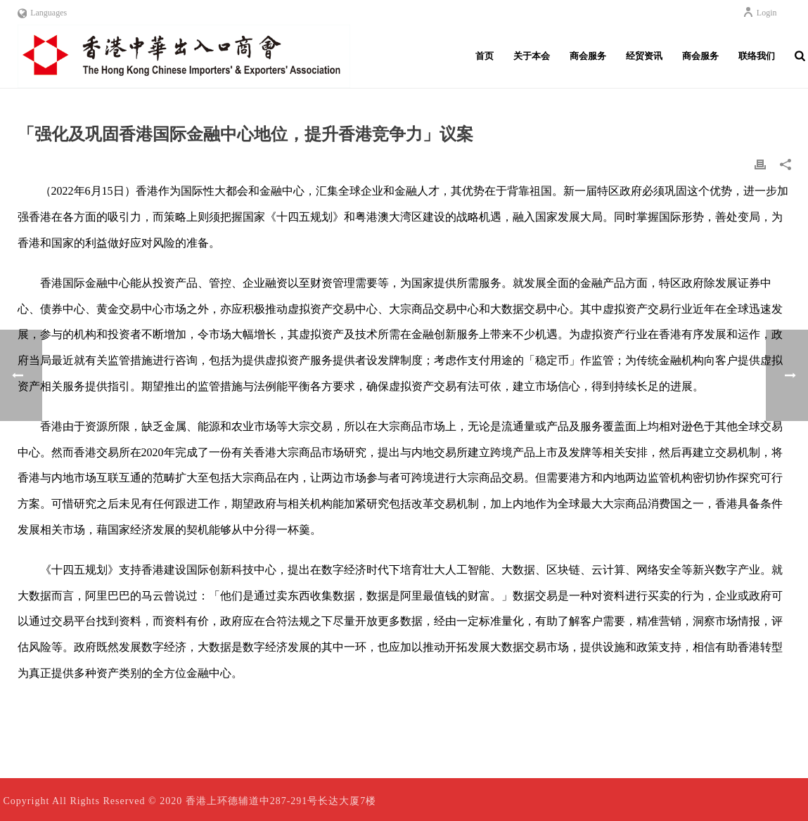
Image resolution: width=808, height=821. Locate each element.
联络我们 (756, 56)
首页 (484, 56)
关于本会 (531, 56)
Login (760, 13)
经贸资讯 (644, 56)
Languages (43, 13)
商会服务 (588, 56)
